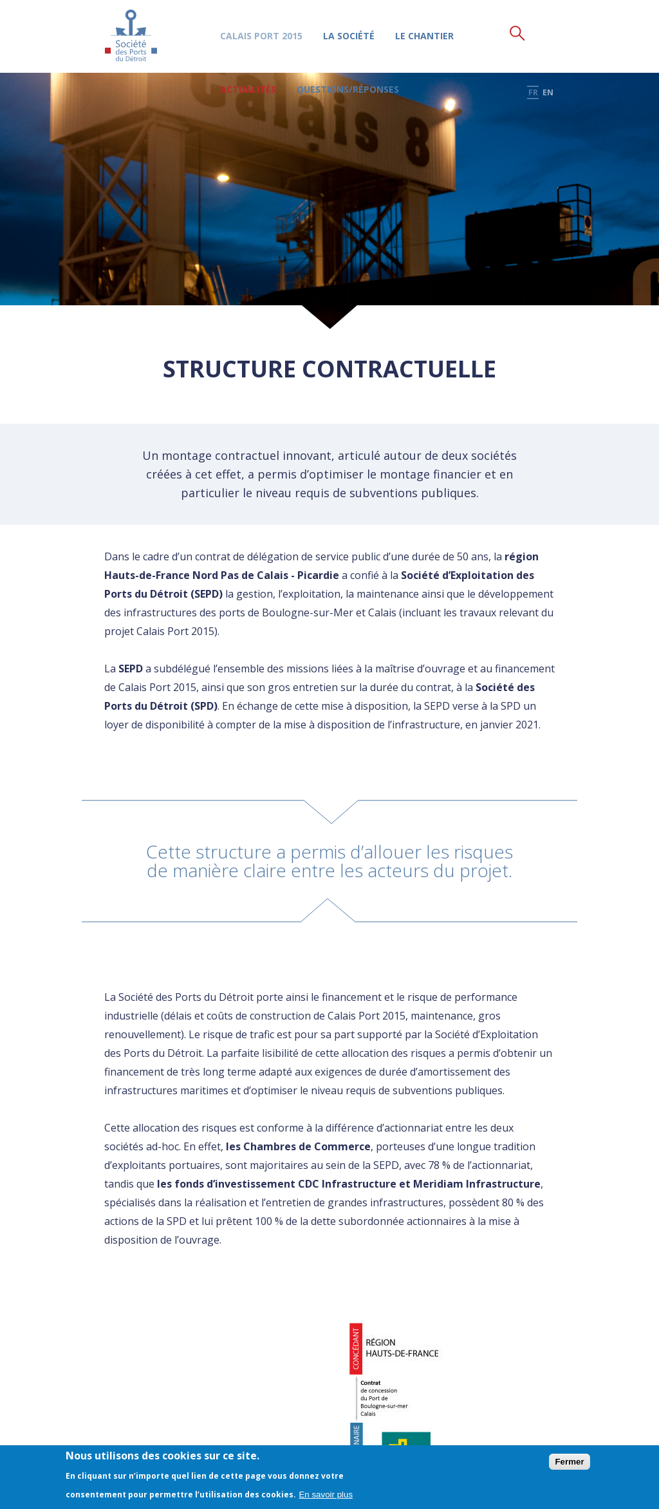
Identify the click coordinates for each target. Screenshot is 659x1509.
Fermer (569, 1461)
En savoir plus (326, 1494)
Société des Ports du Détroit (131, 35)
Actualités (246, 89)
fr (534, 33)
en (548, 33)
